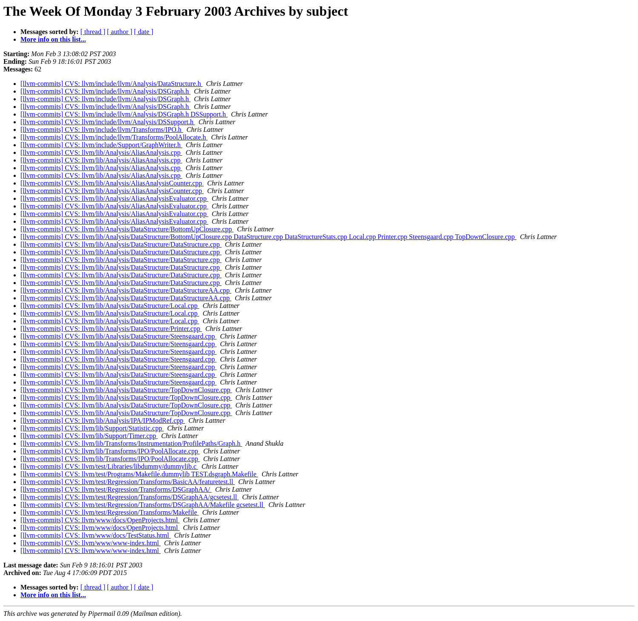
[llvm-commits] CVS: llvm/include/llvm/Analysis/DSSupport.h (107, 121)
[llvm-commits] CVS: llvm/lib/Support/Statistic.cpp (92, 428)
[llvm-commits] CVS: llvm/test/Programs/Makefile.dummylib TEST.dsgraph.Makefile (139, 474)
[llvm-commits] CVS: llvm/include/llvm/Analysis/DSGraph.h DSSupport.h (124, 114)
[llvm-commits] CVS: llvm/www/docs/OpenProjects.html (99, 520)
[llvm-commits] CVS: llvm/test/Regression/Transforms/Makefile (109, 512)
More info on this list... (53, 39)
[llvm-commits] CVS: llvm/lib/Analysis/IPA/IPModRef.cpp (102, 420)
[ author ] (120, 31)
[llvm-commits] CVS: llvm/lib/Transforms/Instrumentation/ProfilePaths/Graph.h (131, 443)
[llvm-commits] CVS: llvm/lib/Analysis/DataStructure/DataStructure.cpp (121, 244)
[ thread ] (92, 31)
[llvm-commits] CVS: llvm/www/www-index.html (90, 543)
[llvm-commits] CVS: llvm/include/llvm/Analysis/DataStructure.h (111, 83)
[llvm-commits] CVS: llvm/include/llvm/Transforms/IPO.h (101, 129)
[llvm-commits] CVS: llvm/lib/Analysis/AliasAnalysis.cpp (101, 152)
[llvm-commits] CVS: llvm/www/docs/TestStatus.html (95, 535)
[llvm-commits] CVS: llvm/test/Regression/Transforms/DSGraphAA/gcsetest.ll (129, 497)
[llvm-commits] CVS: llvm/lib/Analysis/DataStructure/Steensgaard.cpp (118, 336)
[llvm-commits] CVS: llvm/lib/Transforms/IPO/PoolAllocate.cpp (110, 451)
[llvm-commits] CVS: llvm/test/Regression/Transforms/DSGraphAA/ (116, 489)
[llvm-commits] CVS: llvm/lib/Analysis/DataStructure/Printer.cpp (111, 328)
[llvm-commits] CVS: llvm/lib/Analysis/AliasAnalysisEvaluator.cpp (114, 198)
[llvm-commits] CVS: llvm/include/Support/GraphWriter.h (101, 144)
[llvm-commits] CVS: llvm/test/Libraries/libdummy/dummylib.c (109, 466)
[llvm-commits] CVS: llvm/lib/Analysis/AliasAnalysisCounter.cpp (112, 183)
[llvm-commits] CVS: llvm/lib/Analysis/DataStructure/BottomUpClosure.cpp (127, 229)
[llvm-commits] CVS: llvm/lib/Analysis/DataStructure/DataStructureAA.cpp (125, 290)
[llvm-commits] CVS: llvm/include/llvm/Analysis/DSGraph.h (105, 91)
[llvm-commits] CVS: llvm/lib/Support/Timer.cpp (89, 435)
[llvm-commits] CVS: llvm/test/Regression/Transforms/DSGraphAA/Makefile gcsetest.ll (142, 504)
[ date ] (143, 31)
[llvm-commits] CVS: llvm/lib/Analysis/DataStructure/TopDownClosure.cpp (126, 389)
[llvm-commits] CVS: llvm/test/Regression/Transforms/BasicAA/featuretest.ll (127, 481)
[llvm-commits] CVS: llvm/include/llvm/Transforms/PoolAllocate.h (114, 137)
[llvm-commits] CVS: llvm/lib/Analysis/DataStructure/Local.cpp (109, 305)
